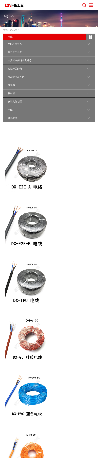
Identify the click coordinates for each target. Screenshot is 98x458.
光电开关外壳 (15, 44)
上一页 (39, 367)
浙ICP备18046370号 (68, 440)
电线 (10, 110)
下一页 (57, 367)
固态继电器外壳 (16, 77)
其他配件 (12, 118)
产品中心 (14, 30)
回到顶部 (85, 402)
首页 (5, 30)
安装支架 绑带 (15, 101)
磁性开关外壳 (15, 68)
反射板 (11, 93)
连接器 (11, 85)
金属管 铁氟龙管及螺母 (20, 60)
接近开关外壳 (15, 52)
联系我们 (10, 403)
